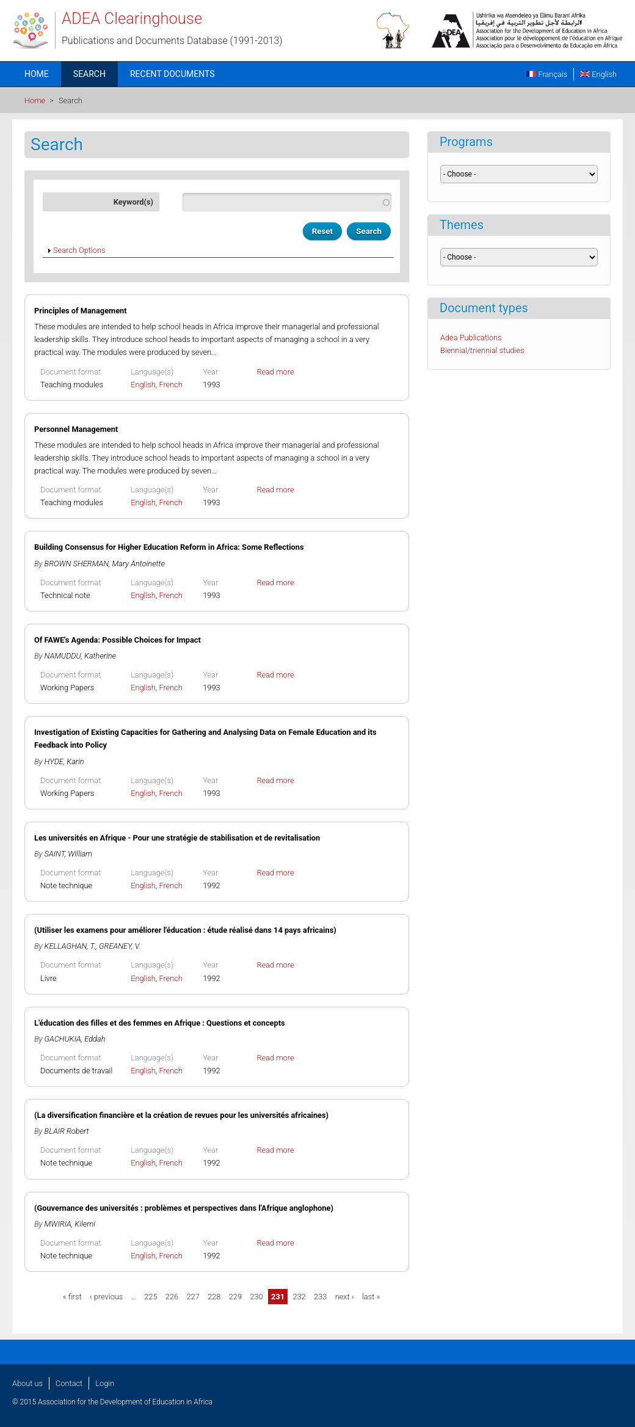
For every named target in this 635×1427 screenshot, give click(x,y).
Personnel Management (76, 429)
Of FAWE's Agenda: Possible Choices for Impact (117, 639)
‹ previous (106, 1296)
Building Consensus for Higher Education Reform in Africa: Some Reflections (169, 547)
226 (171, 1296)
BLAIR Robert (67, 1131)
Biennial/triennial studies (482, 350)
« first (72, 1296)
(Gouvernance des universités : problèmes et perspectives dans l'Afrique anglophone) (183, 1208)
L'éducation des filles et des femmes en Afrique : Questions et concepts (159, 1022)
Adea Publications (471, 337)
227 (192, 1296)
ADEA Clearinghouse (132, 18)
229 (235, 1296)
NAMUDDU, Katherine (80, 655)
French (171, 384)
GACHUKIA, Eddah (75, 1038)
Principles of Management (80, 310)
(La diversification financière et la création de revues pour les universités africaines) (181, 1115)
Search (89, 74)
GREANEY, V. (119, 946)
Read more (275, 371)
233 (320, 1296)
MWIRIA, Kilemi (70, 1223)
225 (150, 1296)
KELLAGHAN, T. (70, 946)
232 (298, 1296)
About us (27, 1383)
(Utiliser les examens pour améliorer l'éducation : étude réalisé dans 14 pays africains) (185, 930)
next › (344, 1296)
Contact (69, 1383)
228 (214, 1296)
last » (371, 1296)
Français (546, 74)
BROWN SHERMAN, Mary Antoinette (105, 563)
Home (36, 74)
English (598, 74)
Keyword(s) (133, 201)
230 (256, 1296)
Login (104, 1383)
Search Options (79, 250)
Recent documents (172, 74)
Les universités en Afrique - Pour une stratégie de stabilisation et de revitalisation (177, 837)
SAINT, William (69, 853)
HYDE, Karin (64, 761)
